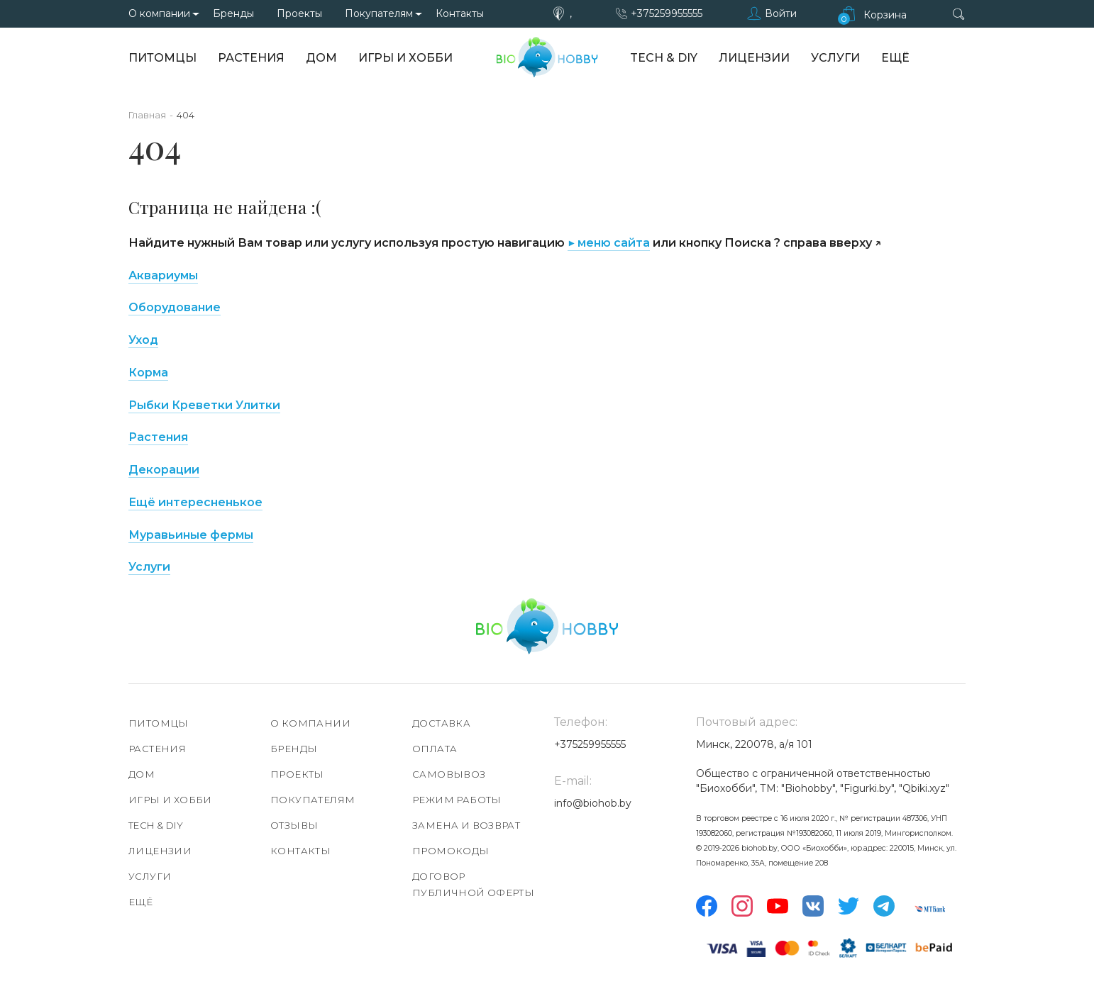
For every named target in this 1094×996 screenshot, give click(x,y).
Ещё (895, 58)
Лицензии (754, 58)
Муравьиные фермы (190, 535)
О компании (159, 13)
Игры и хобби (405, 58)
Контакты (460, 13)
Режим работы (457, 799)
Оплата (434, 748)
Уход (143, 340)
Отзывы (294, 825)
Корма (148, 372)
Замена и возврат (466, 825)
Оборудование (174, 307)
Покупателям (379, 13)
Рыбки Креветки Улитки (204, 405)
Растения (251, 58)
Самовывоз (449, 774)
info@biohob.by (592, 803)
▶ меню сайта (609, 243)
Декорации (163, 469)
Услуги (835, 58)
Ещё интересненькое (195, 502)
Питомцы (162, 58)
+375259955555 (666, 13)
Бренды (233, 13)
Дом (321, 58)
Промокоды (451, 850)
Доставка (441, 723)
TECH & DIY (663, 58)
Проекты (299, 13)
